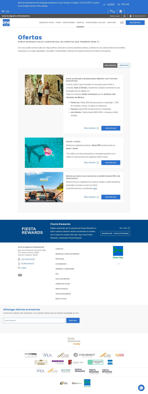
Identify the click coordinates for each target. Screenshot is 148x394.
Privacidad (60, 259)
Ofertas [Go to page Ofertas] (80, 22)
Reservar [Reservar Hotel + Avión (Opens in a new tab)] (110, 163)
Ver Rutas (124, 65)
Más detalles (91, 128)
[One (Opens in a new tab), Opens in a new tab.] (112, 11)
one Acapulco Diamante (16, 16)
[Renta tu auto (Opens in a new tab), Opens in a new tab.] (114, 16)
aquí (95, 188)
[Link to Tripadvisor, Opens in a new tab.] (20, 275)
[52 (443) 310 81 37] (26, 263)
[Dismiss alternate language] (123, 4)
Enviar (73, 320)
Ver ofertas (110, 65)
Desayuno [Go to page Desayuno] (111, 22)
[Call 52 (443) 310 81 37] (138, 16)
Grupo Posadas (62, 289)
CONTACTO (59, 249)
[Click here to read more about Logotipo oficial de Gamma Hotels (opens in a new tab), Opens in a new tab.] (95, 362)
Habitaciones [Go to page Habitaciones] (69, 22)
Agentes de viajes (63, 284)
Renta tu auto (61, 299)
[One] (120, 11)
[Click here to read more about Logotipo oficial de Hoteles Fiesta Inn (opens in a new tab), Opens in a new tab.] (75, 362)
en (7, 11)
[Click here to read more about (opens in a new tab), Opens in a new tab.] (80, 372)
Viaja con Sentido (63, 279)
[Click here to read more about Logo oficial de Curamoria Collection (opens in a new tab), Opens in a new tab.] (84, 355)
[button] (141, 388)
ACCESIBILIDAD (61, 264)
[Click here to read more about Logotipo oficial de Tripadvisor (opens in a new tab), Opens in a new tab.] (77, 383)
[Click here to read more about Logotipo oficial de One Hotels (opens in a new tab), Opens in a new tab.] (110, 362)
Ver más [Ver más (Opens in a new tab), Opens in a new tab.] (125, 228)
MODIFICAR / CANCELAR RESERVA (67, 254)
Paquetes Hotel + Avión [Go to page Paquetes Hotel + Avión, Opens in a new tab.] (50, 22)
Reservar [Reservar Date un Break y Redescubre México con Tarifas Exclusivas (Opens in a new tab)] (110, 128)
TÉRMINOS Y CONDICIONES (65, 269)
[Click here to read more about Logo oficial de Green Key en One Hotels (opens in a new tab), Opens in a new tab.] (87, 383)
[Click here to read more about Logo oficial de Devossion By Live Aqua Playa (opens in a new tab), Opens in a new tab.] (31, 355)
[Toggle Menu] (122, 22)
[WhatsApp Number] (125, 16)
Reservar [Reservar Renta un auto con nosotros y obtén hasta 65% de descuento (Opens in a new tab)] (110, 197)
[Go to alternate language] (109, 4)
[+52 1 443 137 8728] (26, 259)
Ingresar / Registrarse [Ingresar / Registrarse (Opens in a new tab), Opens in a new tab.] (115, 233)
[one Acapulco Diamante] (9, 22)
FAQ (57, 274)
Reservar (135, 23)
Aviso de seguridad (63, 294)
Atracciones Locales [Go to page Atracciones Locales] (96, 22)
